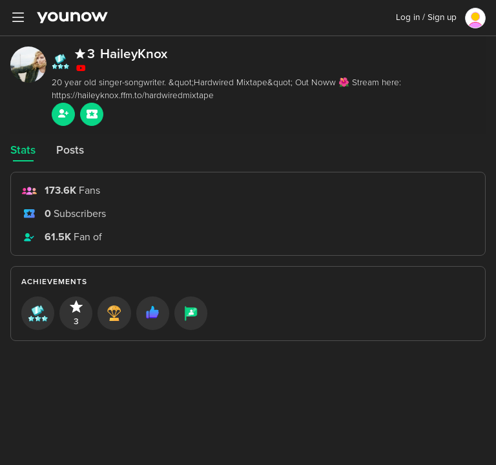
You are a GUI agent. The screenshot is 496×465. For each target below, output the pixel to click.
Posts (70, 150)
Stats (23, 150)
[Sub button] (91, 114)
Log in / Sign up (426, 17)
